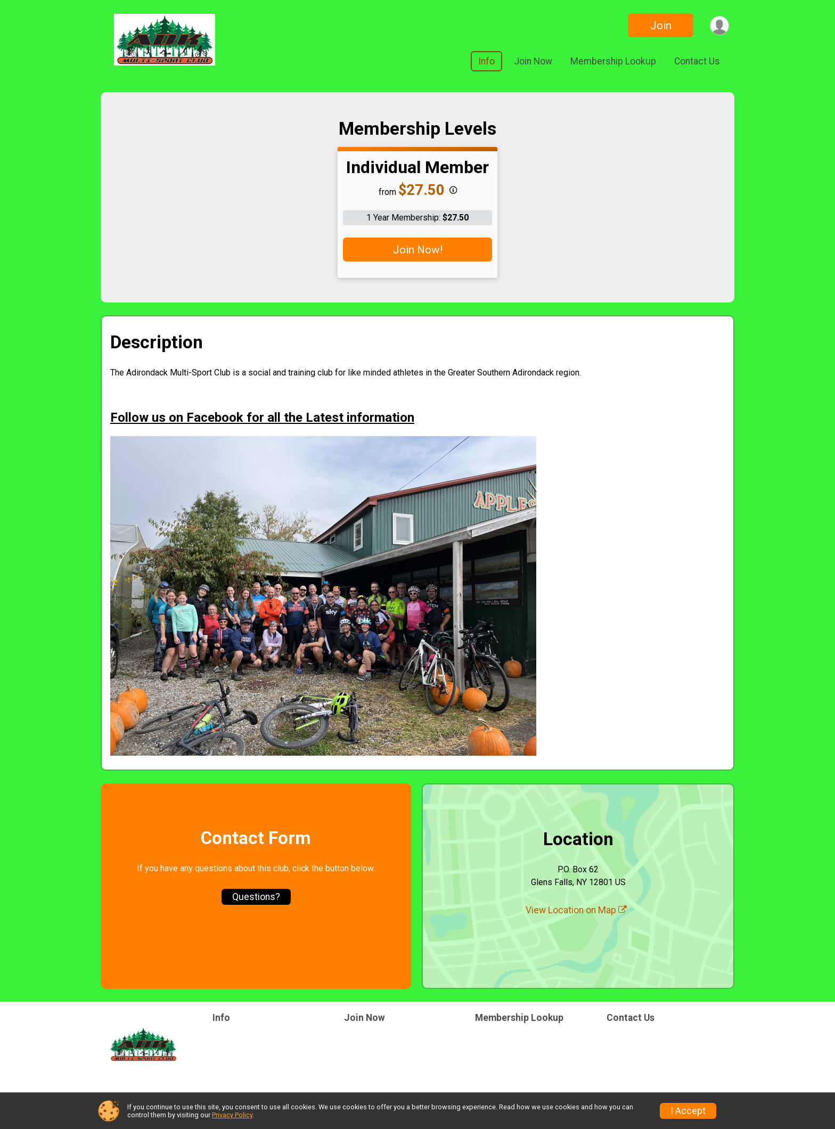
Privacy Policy (232, 1115)
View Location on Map (576, 910)
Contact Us (697, 61)
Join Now (533, 61)
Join (660, 25)
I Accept (688, 1111)
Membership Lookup (613, 61)
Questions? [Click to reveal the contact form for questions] (256, 896)
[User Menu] (719, 25)
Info (486, 61)
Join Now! (418, 249)
